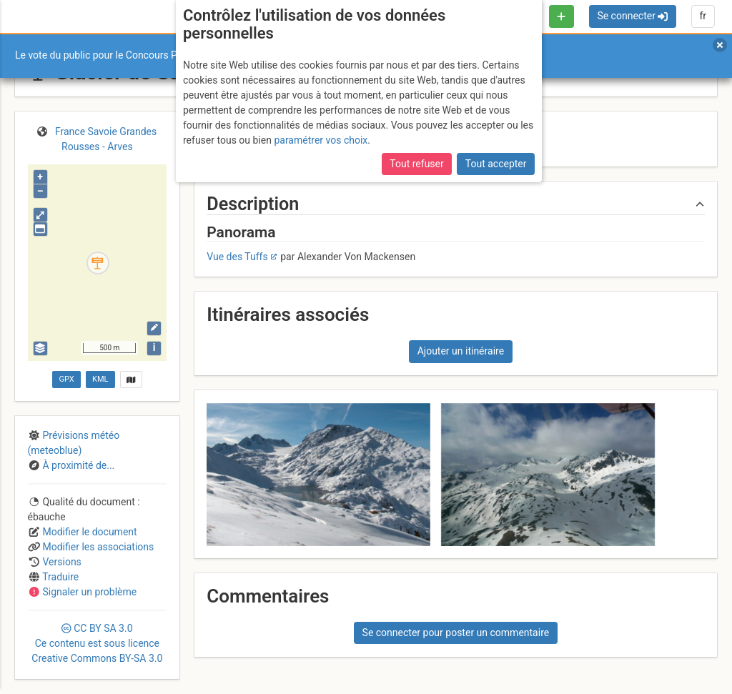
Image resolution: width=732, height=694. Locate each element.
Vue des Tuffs (237, 256)
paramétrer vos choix (320, 140)
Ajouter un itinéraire (460, 351)
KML (100, 379)
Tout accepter (496, 163)
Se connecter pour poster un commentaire (456, 632)
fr (702, 15)
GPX (66, 379)
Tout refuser (416, 163)
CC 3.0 (96, 643)
